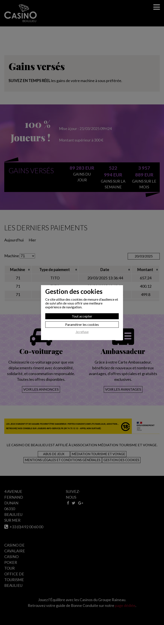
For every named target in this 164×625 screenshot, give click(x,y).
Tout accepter (82, 316)
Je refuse (82, 332)
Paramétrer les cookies (82, 324)
